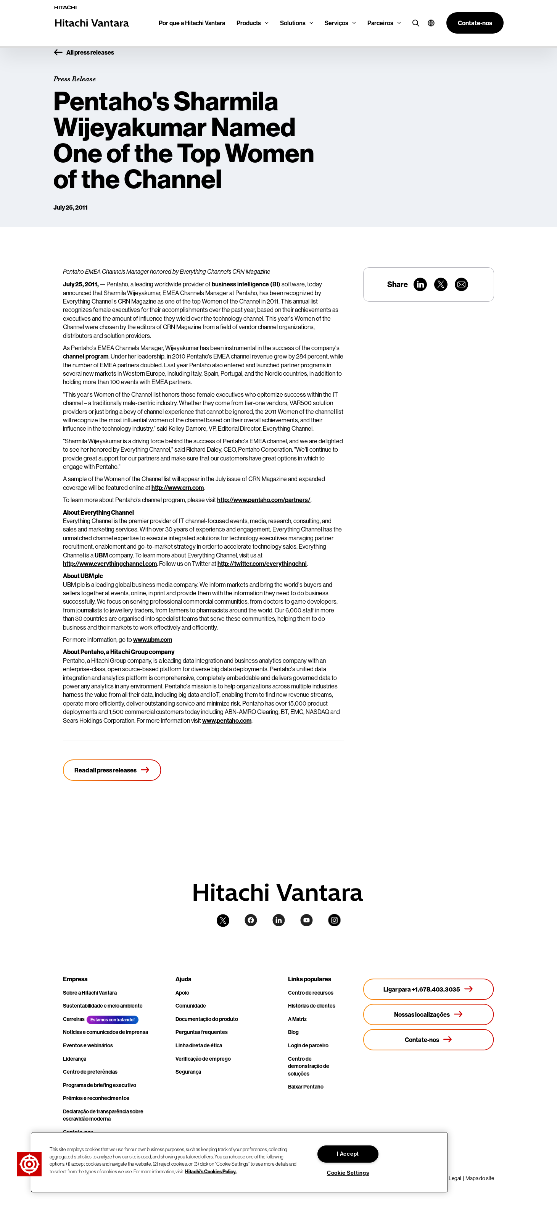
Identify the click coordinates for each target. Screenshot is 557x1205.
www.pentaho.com (226, 720)
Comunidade (190, 1005)
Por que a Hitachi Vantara (192, 23)
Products (249, 23)
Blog (293, 1032)
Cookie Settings (348, 1172)
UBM (101, 555)
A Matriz (297, 1019)
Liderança (74, 1058)
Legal (455, 1178)
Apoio (182, 992)
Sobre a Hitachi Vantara (90, 992)
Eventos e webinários (88, 1045)
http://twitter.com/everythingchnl (262, 563)
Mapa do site (479, 1178)
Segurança (188, 1071)
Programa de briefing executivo (99, 1085)
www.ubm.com (152, 639)
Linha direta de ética (198, 1045)
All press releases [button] (83, 52)
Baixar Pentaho (306, 1086)
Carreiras (74, 1019)
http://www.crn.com (177, 487)
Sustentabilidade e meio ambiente (103, 1005)
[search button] (414, 22)
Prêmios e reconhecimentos (96, 1098)
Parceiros (380, 23)
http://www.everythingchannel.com (110, 563)
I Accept (348, 1153)
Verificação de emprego (203, 1058)
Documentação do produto (206, 1019)
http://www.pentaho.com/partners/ (264, 500)
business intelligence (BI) (246, 284)
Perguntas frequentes (201, 1032)
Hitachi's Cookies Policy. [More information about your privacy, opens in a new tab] (211, 1171)
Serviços (336, 23)
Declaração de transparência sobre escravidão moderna (103, 1115)
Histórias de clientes (311, 1005)
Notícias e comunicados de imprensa (105, 1032)
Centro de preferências (90, 1071)
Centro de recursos (310, 992)
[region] (239, 1162)
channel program (85, 356)
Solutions (293, 23)
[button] (428, 23)
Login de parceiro (308, 1045)
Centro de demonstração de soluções (308, 1066)
